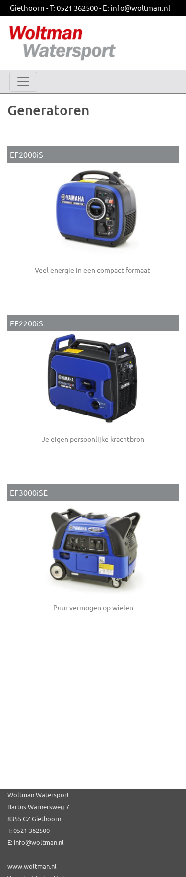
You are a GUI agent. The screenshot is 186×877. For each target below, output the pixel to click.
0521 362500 (77, 7)
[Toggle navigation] (23, 82)
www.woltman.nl (32, 866)
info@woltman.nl (140, 7)
